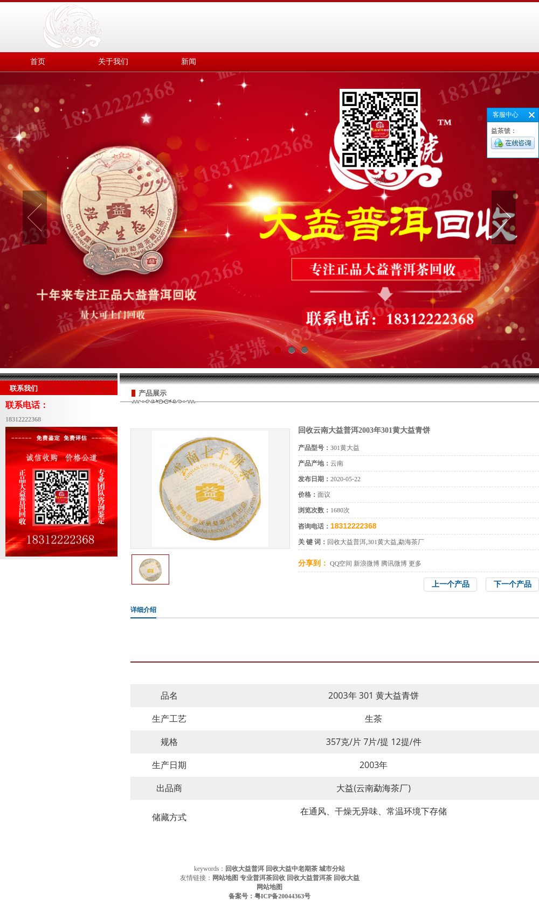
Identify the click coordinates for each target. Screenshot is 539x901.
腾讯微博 (394, 563)
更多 (415, 563)
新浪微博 (366, 563)
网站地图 (269, 887)
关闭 (380, 180)
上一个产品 (450, 584)
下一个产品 (512, 584)
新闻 (188, 62)
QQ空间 (341, 563)
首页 (37, 62)
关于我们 (113, 62)
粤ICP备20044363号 (282, 896)
